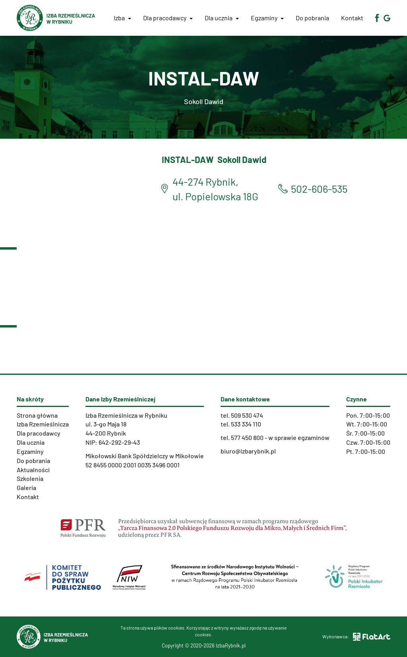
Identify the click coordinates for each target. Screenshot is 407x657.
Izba (122, 17)
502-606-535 (319, 188)
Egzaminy (267, 17)
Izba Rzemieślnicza (43, 424)
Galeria (26, 487)
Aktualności (33, 469)
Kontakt (352, 17)
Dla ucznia (222, 17)
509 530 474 (247, 415)
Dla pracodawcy (168, 17)
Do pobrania (312, 17)
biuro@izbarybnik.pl (248, 451)
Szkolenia (30, 478)
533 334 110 (246, 424)
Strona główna (37, 415)
